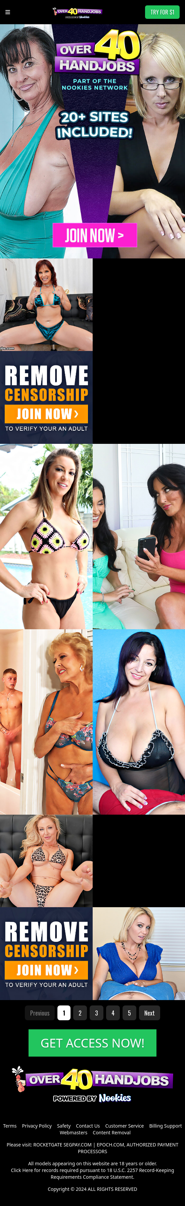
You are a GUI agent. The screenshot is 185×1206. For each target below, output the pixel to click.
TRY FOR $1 (162, 12)
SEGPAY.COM (77, 1144)
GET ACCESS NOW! (93, 1043)
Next (149, 1012)
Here (27, 1170)
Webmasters (73, 1132)
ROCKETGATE (47, 1144)
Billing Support (165, 1126)
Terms (9, 1126)
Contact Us (88, 1126)
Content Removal (112, 1132)
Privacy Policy (37, 1126)
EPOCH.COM (110, 1144)
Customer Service (124, 1126)
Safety (64, 1126)
